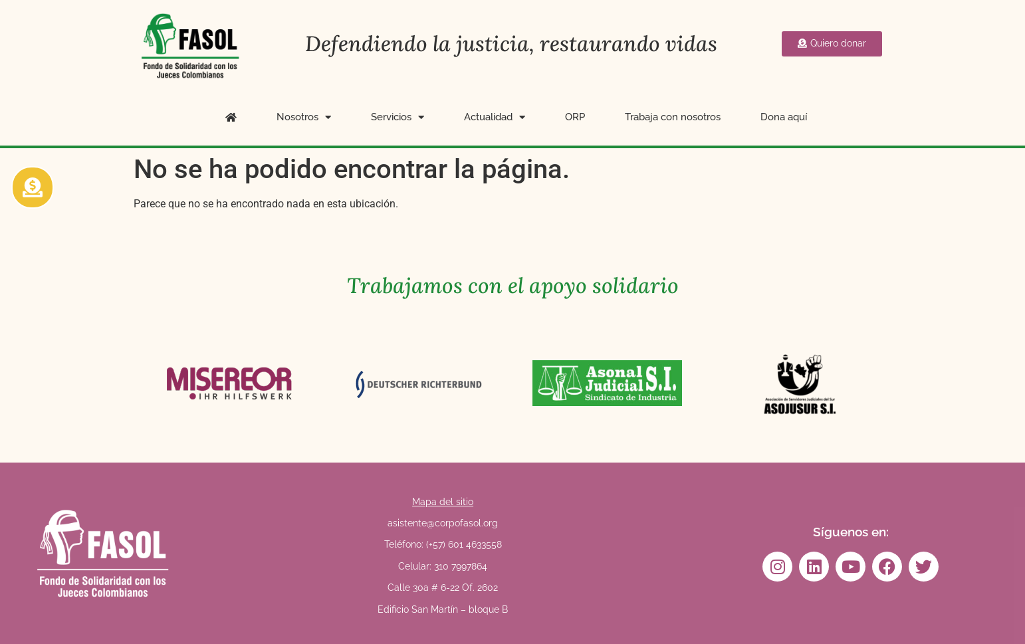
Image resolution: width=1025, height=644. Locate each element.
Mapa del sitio (442, 501)
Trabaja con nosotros (673, 117)
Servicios (397, 117)
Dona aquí (783, 117)
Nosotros (304, 117)
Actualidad (494, 117)
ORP (575, 117)
